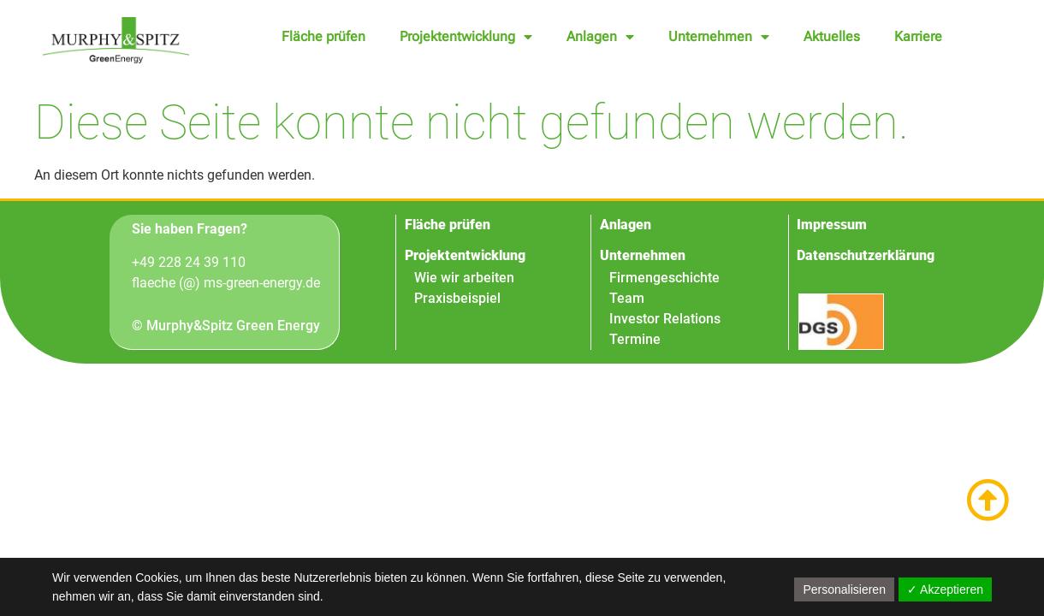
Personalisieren (844, 589)
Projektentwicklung (466, 36)
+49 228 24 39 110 (189, 262)
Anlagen (600, 36)
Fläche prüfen (323, 36)
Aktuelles (832, 36)
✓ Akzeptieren (945, 589)
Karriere (918, 36)
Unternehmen (718, 36)
